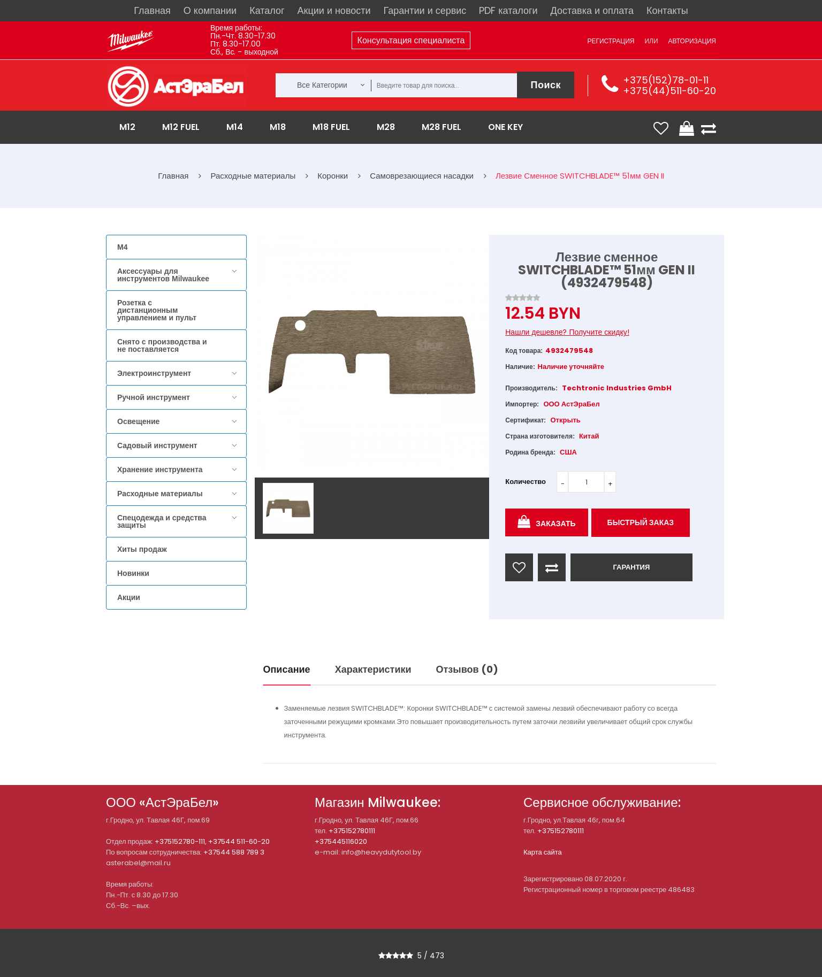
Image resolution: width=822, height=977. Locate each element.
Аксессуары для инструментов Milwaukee (163, 275)
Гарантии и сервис (425, 10)
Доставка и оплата (592, 10)
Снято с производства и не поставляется (162, 345)
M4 (122, 247)
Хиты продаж (142, 549)
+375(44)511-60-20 (669, 90)
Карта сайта (542, 852)
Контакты (667, 10)
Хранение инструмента (160, 469)
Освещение (138, 421)
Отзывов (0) (467, 669)
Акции (128, 597)
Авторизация (692, 40)
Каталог (266, 10)
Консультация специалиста (411, 40)
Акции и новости (334, 10)
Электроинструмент (154, 373)
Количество (525, 481)
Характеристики (373, 669)
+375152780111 (352, 831)
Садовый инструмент (157, 445)
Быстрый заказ (640, 522)
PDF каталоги (508, 10)
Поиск (545, 84)
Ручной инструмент (153, 397)
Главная (152, 10)
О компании (210, 10)
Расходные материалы (160, 493)
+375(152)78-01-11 (666, 80)
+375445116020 (341, 841)
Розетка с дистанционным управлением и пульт (156, 310)
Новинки (133, 573)
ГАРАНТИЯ (631, 567)
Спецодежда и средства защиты (161, 521)
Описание (286, 669)
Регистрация (610, 40)
